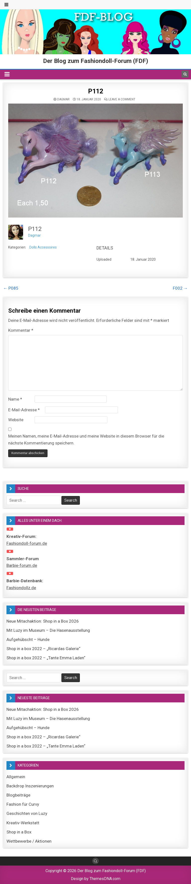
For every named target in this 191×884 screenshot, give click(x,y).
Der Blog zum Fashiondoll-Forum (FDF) (95, 60)
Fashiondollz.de (21, 587)
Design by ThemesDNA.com (95, 878)
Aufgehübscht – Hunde (27, 639)
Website (15, 419)
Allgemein (15, 776)
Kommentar (20, 330)
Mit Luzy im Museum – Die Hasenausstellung (48, 630)
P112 (95, 91)
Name (15, 399)
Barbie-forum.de (21, 565)
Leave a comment (121, 99)
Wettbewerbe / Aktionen (28, 841)
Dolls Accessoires (43, 247)
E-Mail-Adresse (24, 409)
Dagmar (63, 99)
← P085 (10, 288)
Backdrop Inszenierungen (30, 785)
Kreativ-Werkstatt (22, 822)
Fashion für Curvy (22, 804)
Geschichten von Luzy (26, 813)
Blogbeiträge (18, 795)
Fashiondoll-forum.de (26, 543)
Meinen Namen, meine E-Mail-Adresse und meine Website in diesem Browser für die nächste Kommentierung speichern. (86, 439)
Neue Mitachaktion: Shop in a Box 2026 (42, 621)
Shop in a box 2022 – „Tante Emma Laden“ (45, 657)
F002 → (180, 288)
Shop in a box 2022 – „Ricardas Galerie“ (43, 648)
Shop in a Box (18, 831)
